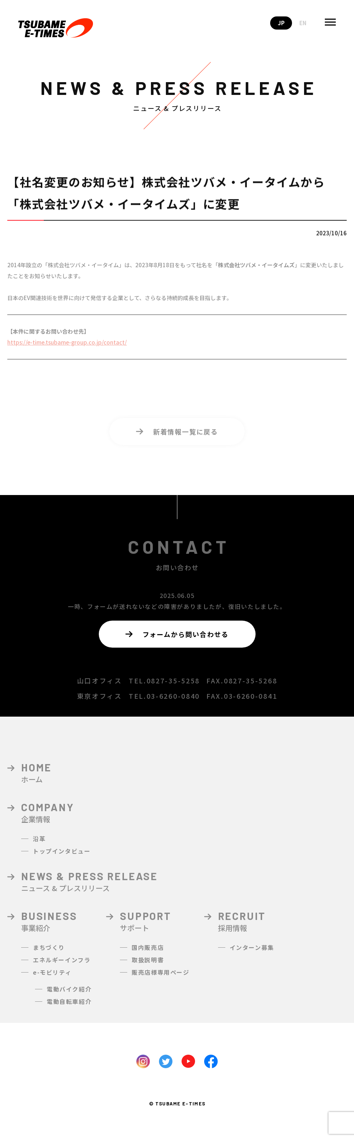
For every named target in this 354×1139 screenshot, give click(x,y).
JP (281, 23)
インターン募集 (252, 952)
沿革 (39, 844)
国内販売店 (148, 952)
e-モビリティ (52, 977)
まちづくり (49, 952)
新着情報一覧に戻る (177, 437)
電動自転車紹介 (69, 1006)
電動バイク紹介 (69, 994)
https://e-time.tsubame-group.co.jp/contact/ (67, 348)
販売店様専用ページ (160, 977)
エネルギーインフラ (61, 965)
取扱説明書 (148, 965)
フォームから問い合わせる (177, 634)
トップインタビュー (61, 856)
